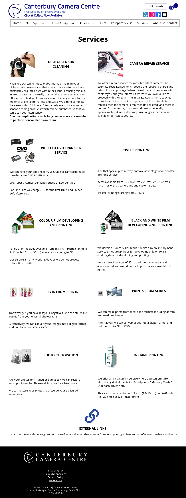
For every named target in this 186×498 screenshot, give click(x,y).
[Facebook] (158, 14)
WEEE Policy (55, 480)
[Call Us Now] (145, 14)
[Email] (164, 14)
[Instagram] (152, 14)
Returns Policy (55, 477)
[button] (173, 6)
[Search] (156, 6)
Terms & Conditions (55, 474)
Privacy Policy (55, 470)
